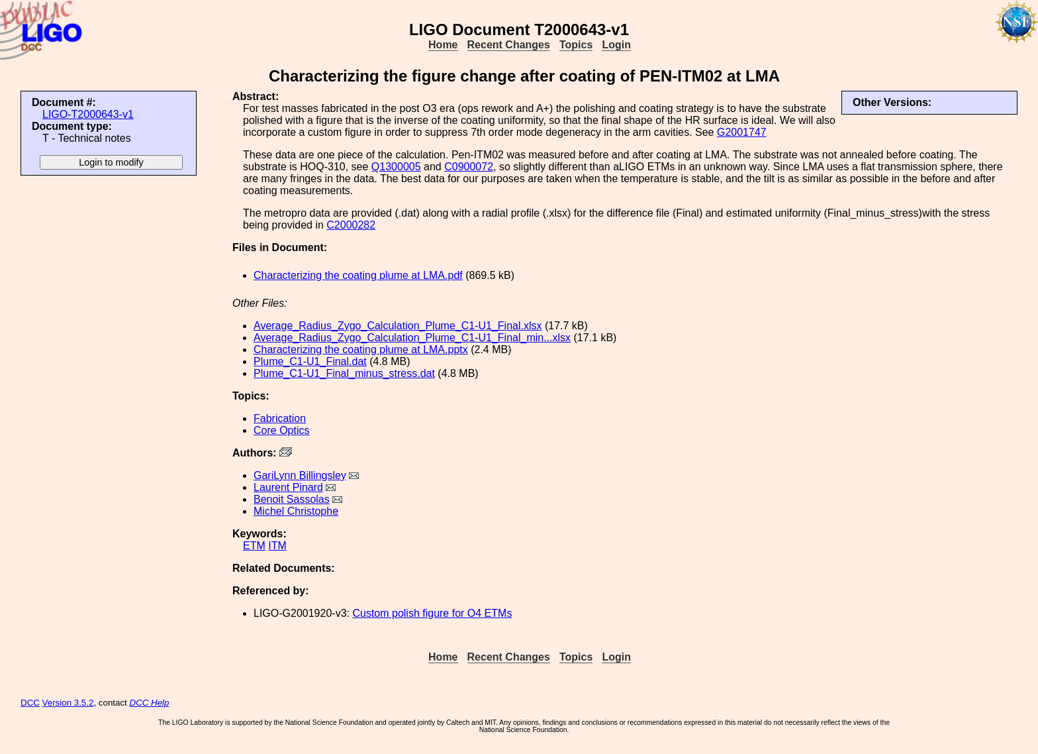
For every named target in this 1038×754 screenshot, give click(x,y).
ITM (277, 545)
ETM (254, 545)
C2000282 (350, 225)
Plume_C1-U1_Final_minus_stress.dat (344, 373)
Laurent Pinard (288, 487)
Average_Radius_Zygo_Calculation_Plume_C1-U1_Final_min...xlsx (412, 337)
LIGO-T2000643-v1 (88, 114)
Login (616, 44)
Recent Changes (508, 44)
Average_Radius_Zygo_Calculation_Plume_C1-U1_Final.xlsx (398, 325)
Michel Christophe (296, 511)
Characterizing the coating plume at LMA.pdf (358, 275)
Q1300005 (396, 166)
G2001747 (742, 132)
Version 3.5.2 (68, 703)
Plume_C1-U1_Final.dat (310, 361)
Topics (575, 44)
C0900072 (468, 166)
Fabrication (280, 418)
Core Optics (281, 430)
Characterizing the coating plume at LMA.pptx (361, 349)
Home (442, 44)
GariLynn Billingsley (300, 475)
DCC (30, 703)
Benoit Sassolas (292, 499)
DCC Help (149, 703)
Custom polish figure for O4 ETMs (432, 613)
